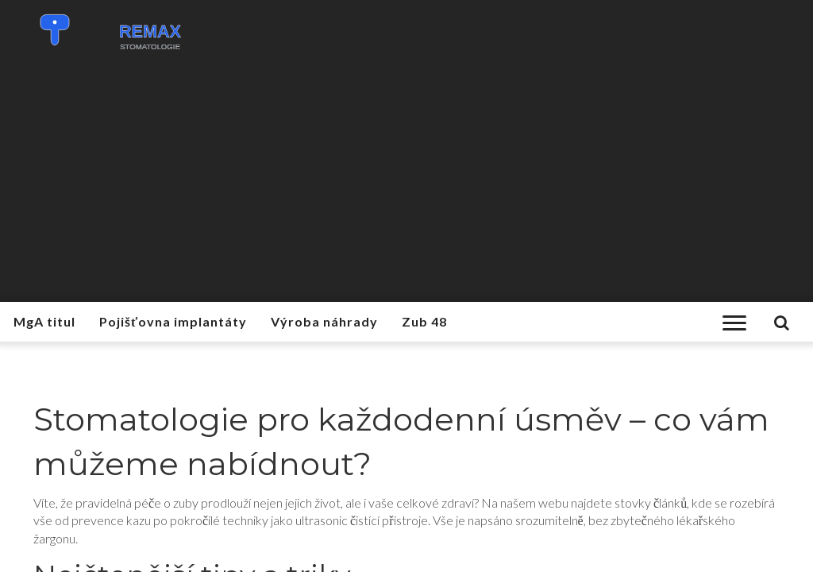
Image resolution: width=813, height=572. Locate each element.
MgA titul (44, 321)
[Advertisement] (406, 183)
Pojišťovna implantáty (173, 321)
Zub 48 (424, 321)
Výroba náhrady (324, 321)
